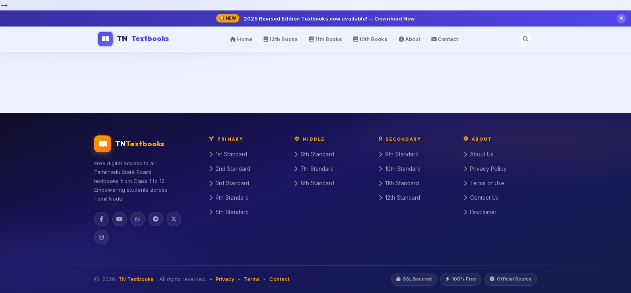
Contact (444, 39)
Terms (252, 279)
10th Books (370, 39)
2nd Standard (229, 169)
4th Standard (229, 198)
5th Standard (229, 212)
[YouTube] (119, 219)
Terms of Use (484, 183)
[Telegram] (155, 219)
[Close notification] (621, 18)
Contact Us (481, 198)
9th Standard (399, 154)
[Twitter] (174, 219)
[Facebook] (101, 219)
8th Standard (314, 183)
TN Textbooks (135, 279)
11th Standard (399, 183)
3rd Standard (229, 183)
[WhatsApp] (137, 219)
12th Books (281, 39)
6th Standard (314, 154)
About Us (478, 154)
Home (241, 39)
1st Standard (228, 154)
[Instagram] (101, 237)
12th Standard (399, 198)
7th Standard (314, 169)
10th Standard (400, 169)
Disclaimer (480, 212)
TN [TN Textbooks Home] (133, 39)
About (409, 39)
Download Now (395, 18)
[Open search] (525, 39)
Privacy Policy (485, 169)
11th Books (325, 39)
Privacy (225, 279)
